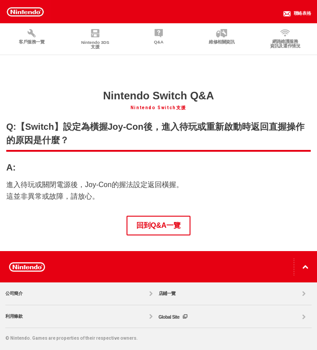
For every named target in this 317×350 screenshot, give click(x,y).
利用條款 (80, 316)
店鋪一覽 (234, 293)
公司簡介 (80, 293)
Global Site (234, 317)
